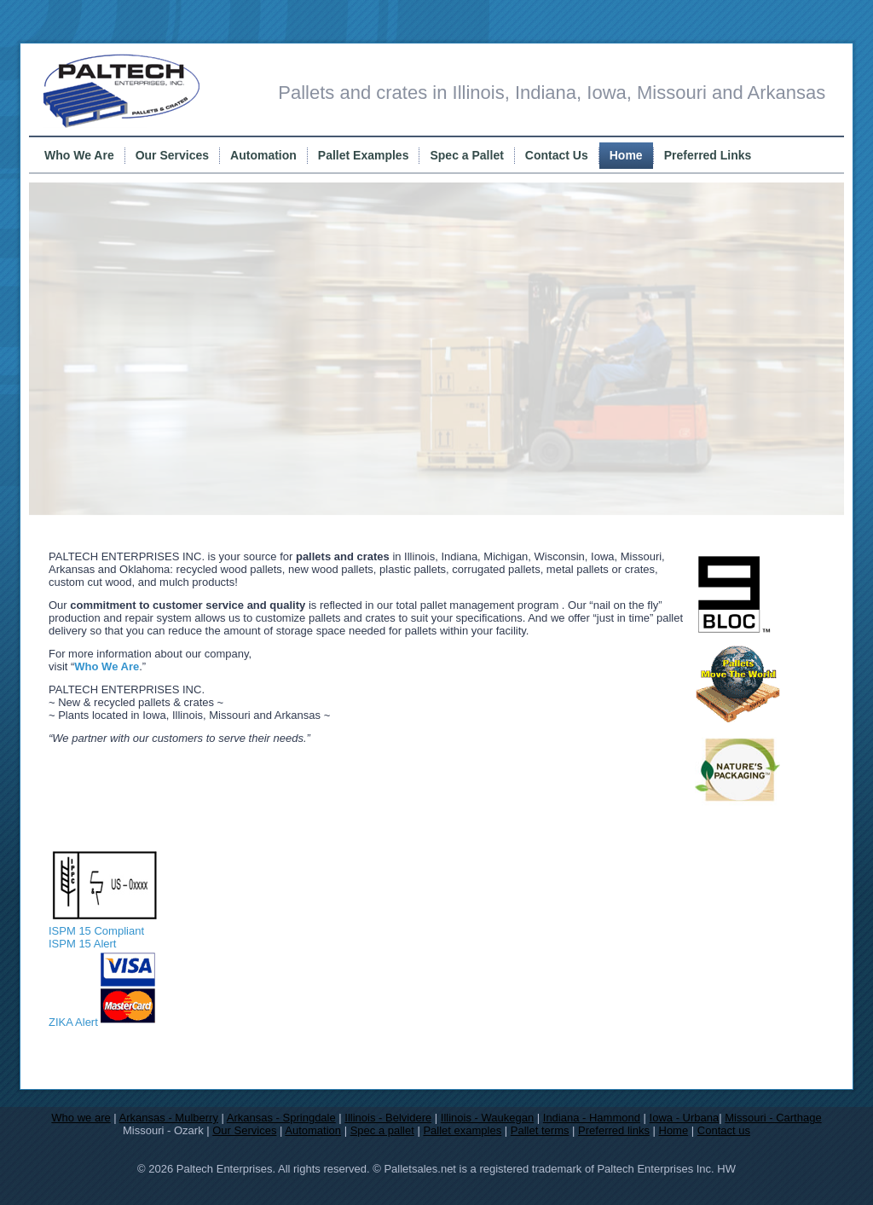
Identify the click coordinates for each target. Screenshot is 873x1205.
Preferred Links (708, 155)
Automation (263, 155)
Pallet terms (540, 1130)
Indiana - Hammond (591, 1117)
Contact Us (556, 155)
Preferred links (614, 1130)
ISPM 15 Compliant (103, 924)
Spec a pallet (382, 1130)
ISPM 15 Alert (82, 943)
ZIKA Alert (73, 1022)
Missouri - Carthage (773, 1117)
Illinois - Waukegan (487, 1117)
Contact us (723, 1130)
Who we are (80, 1117)
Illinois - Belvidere (387, 1117)
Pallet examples (462, 1130)
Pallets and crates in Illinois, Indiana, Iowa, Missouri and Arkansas (551, 92)
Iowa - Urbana (685, 1117)
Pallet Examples (363, 155)
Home (626, 155)
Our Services (172, 155)
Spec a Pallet (466, 155)
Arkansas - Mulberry (168, 1117)
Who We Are (79, 155)
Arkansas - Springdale (281, 1117)
